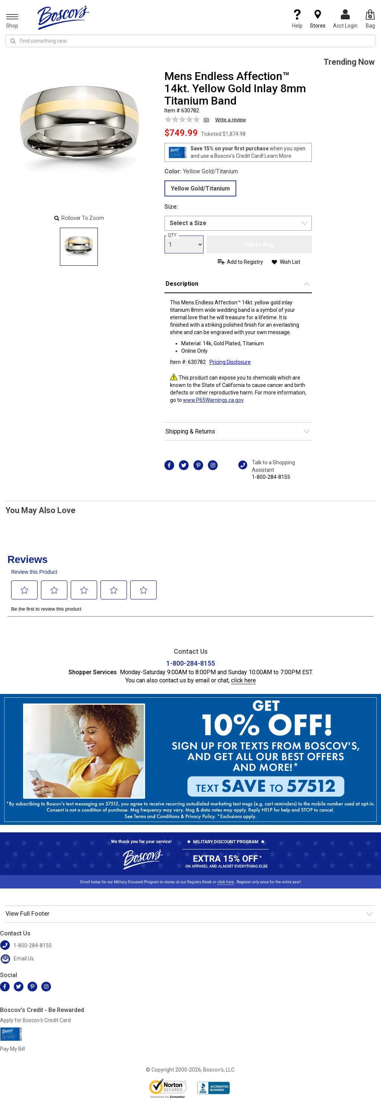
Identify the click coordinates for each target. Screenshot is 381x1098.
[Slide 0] (78, 246)
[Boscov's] (64, 17)
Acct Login (345, 19)
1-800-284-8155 (271, 477)
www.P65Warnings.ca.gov (213, 400)
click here (243, 680)
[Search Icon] (13, 41)
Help (297, 19)
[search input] (190, 41)
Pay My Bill (12, 1049)
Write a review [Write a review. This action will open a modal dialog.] (230, 119)
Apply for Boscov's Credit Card (35, 1020)
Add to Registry (245, 262)
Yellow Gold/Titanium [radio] (200, 188)
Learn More (278, 156)
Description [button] (182, 283)
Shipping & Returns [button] (190, 431)
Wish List (290, 262)
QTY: (172, 235)
